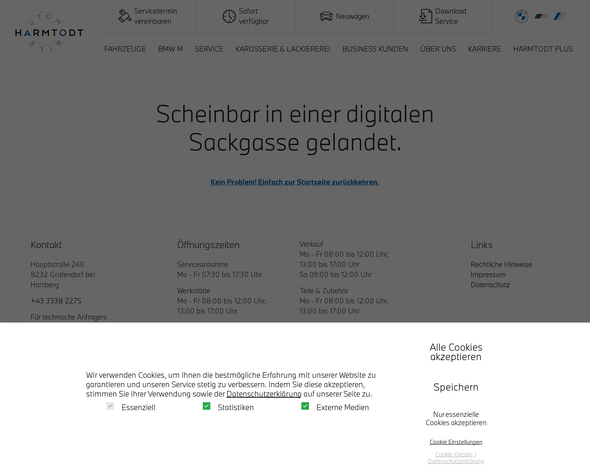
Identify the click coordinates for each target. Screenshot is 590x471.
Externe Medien (335, 407)
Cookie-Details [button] (454, 454)
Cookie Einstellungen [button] (456, 441)
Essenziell (130, 407)
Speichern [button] (456, 386)
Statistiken (228, 407)
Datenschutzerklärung (264, 393)
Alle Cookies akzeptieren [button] (456, 352)
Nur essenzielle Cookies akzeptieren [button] (456, 418)
